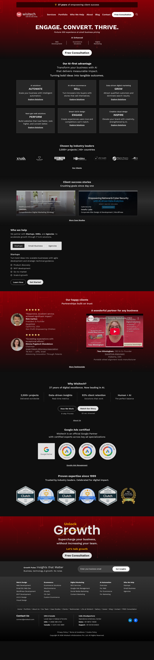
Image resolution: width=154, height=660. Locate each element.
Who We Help (77, 14)
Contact (106, 14)
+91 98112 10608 (90, 655)
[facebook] (136, 653)
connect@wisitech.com (25, 653)
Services (51, 14)
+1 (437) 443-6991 (57, 658)
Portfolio (63, 14)
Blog (97, 14)
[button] (35, 108)
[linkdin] (130, 653)
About (90, 14)
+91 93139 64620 (92, 658)
